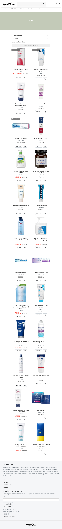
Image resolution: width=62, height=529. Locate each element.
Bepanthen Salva (21, 138)
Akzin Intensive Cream (21, 69)
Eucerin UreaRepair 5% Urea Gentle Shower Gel (21, 239)
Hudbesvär (32, 9)
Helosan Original (41, 205)
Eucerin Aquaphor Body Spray (21, 376)
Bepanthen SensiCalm (41, 273)
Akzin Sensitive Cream (41, 104)
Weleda (41, 448)
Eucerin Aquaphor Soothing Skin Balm (21, 104)
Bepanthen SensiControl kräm (41, 342)
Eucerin (21, 107)
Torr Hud (39, 9)
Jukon (41, 140)
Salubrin (41, 378)
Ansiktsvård (24, 9)
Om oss (5, 482)
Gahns (21, 207)
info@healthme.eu (9, 516)
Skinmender (41, 410)
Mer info (18, 77)
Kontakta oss (7, 485)
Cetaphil (21, 175)
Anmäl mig (7, 504)
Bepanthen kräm (20, 273)
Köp (25, 77)
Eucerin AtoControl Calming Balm (21, 445)
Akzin (21, 72)
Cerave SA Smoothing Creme (41, 306)
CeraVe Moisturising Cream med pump (41, 239)
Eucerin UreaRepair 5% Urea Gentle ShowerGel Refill (21, 307)
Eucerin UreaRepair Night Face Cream (21, 411)
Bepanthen (21, 140)
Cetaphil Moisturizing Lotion (21, 172)
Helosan (41, 207)
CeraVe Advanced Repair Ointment (21, 342)
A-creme (41, 175)
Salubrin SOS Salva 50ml (41, 376)
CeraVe (41, 73)
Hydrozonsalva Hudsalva (21, 205)
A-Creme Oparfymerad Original (41, 172)
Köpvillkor (6, 487)
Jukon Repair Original (41, 138)
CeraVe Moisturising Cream (41, 70)
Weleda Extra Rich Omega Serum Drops (41, 445)
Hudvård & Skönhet (14, 9)
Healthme (5, 9)
